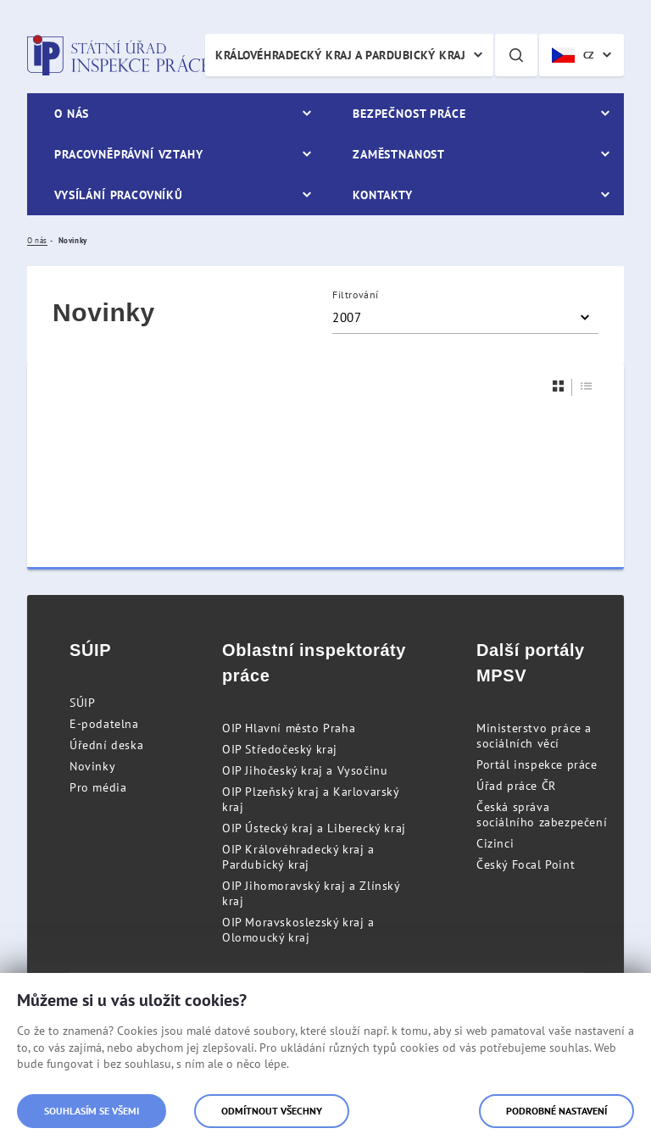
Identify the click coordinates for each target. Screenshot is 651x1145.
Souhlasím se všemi (91, 1110)
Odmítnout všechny (271, 1110)
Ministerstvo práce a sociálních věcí (534, 735)
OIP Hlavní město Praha (288, 728)
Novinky (92, 766)
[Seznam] (587, 386)
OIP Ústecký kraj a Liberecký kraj (314, 828)
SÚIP (82, 702)
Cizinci (495, 843)
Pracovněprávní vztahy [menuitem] (128, 154)
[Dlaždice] (559, 386)
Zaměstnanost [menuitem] (399, 154)
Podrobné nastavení (556, 1110)
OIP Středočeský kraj (279, 749)
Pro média (98, 787)
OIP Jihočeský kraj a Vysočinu (304, 770)
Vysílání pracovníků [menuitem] (118, 195)
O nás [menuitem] (71, 113)
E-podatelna (104, 723)
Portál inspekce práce (537, 764)
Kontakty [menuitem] (383, 195)
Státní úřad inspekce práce (118, 55)
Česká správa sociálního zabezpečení (541, 814)
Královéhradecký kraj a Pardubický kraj (340, 55)
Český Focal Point (525, 864)
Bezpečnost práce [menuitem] (409, 113)
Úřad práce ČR (516, 785)
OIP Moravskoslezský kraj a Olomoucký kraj (298, 929)
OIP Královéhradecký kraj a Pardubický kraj (298, 857)
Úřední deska (106, 745)
